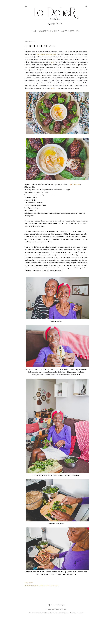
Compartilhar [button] (28, 582)
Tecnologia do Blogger (56, 605)
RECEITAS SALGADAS (51, 585)
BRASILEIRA (55, 31)
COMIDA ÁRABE (37, 585)
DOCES (71, 31)
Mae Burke (63, 609)
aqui (52, 62)
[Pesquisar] (86, 6)
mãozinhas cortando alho (46, 54)
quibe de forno (74, 184)
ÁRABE (64, 31)
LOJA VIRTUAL (43, 31)
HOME (33, 31)
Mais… (77, 31)
